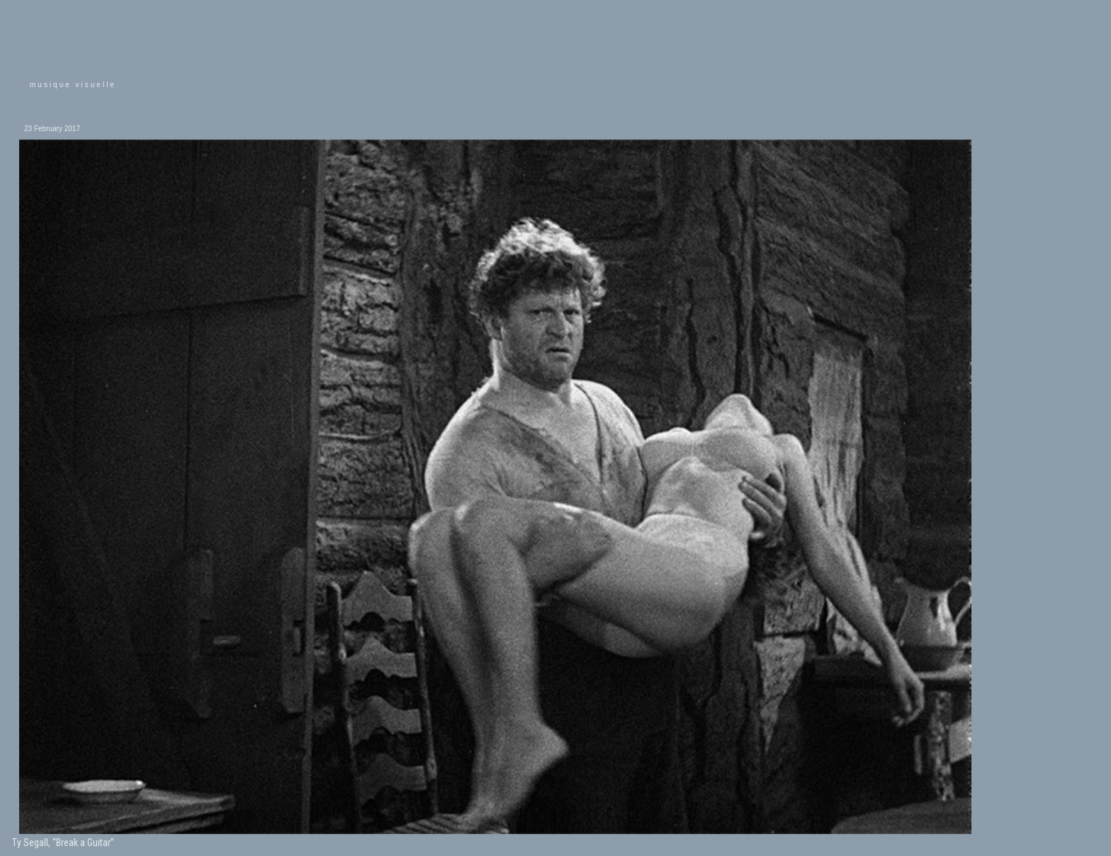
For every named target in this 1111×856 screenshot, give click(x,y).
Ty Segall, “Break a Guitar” (63, 842)
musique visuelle (73, 85)
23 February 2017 (52, 129)
